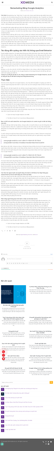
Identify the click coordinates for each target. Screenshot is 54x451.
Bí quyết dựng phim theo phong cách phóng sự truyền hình (21, 411)
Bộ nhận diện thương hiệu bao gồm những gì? (17, 393)
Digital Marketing (24, 234)
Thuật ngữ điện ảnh (10, 429)
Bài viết (36, 234)
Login (51, 254)
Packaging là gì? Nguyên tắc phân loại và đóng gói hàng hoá (21, 388)
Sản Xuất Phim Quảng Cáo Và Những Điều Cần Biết (18, 420)
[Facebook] (5, 231)
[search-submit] (51, 382)
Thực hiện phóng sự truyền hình (13, 397)
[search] (52, 2)
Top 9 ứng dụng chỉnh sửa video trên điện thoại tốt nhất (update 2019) (24, 406)
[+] (27, 263)
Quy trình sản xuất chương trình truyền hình (16, 425)
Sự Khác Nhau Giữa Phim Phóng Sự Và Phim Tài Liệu (18, 402)
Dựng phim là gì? (9, 416)
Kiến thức (30, 234)
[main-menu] (2, 2)
